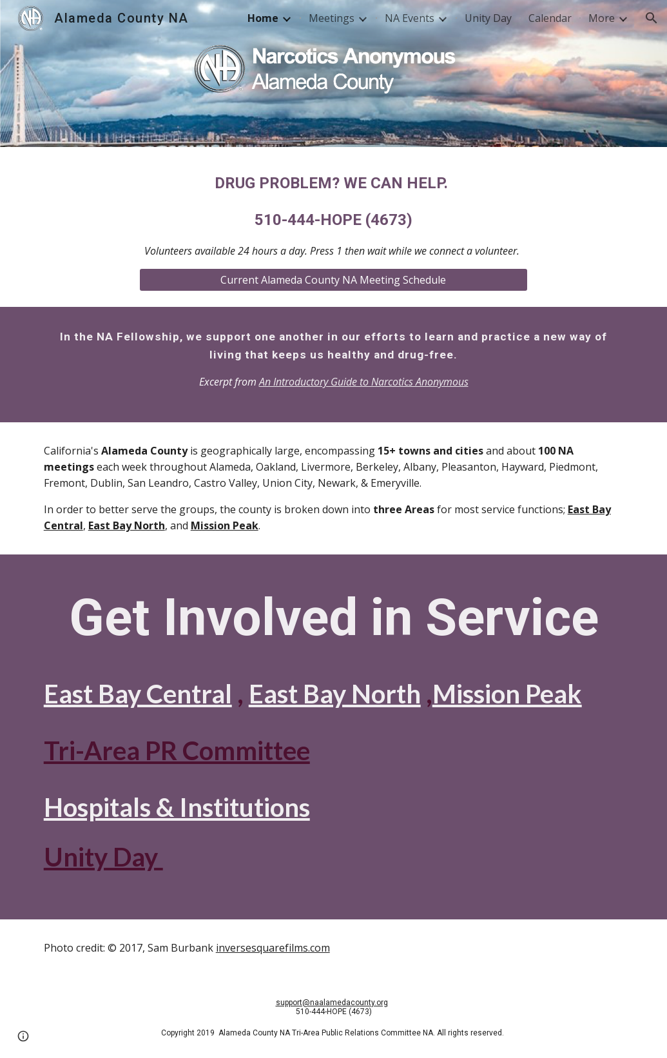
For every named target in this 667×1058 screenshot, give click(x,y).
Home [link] (262, 18)
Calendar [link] (550, 18)
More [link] (601, 18)
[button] (651, 18)
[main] (333, 215)
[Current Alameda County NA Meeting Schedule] (333, 279)
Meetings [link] (331, 18)
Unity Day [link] (488, 18)
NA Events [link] (409, 18)
